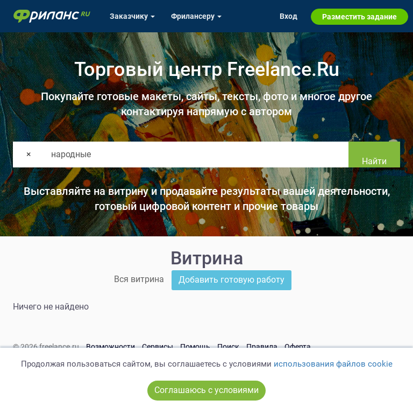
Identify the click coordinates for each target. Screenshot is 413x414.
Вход (288, 16)
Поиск (228, 346)
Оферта (297, 346)
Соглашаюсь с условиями (206, 390)
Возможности (110, 346)
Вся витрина (139, 279)
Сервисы (157, 346)
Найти (374, 161)
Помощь (195, 346)
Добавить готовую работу (231, 280)
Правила (261, 346)
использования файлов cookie (333, 364)
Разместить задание (359, 16)
